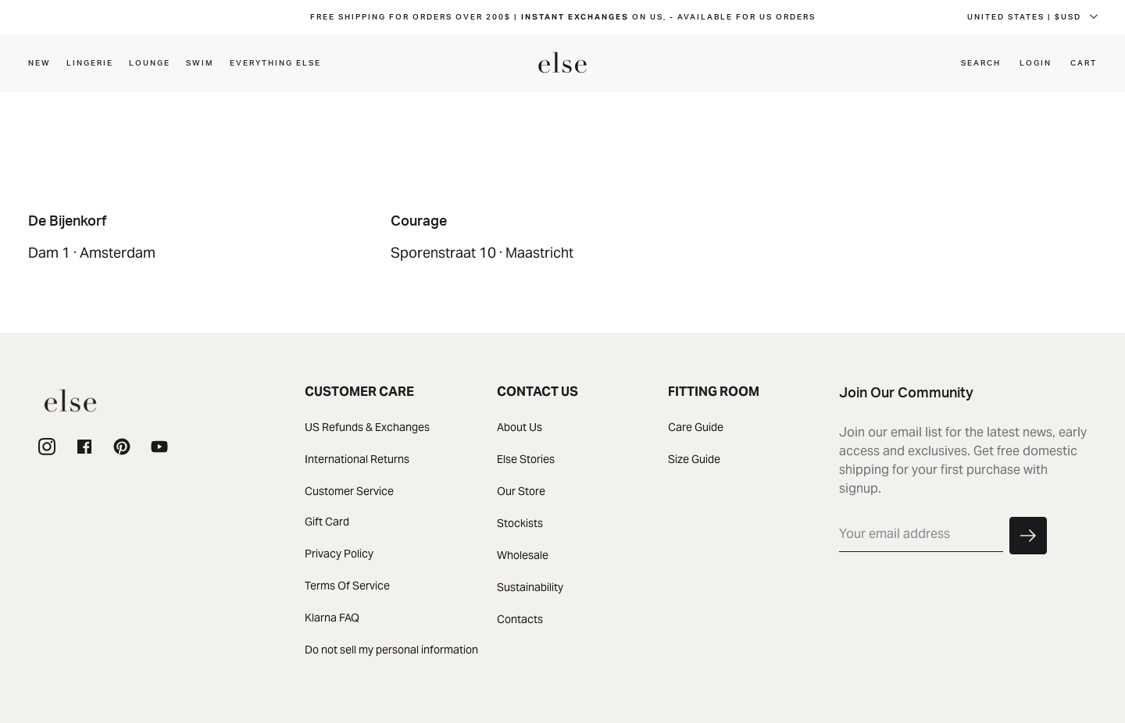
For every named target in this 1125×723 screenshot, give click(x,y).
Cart (1083, 63)
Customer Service (349, 491)
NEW (39, 63)
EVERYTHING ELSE (275, 63)
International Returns (357, 459)
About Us (519, 427)
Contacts (520, 619)
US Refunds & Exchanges (367, 427)
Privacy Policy (339, 554)
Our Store (521, 491)
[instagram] (47, 447)
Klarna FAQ (332, 618)
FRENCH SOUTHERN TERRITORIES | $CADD (985, 17)
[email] (921, 534)
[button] (1028, 536)
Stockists (520, 523)
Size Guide (694, 459)
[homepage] (563, 63)
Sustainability (530, 587)
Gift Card (327, 522)
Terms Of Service (347, 586)
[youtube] (159, 447)
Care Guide (695, 427)
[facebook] (84, 447)
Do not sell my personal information (391, 650)
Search (981, 63)
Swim (200, 63)
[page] (121, 447)
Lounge (149, 63)
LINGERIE (89, 63)
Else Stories (526, 459)
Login (1036, 63)
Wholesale (522, 555)
